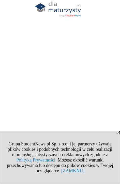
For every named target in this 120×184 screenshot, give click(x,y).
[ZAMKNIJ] (72, 170)
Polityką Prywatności (35, 160)
